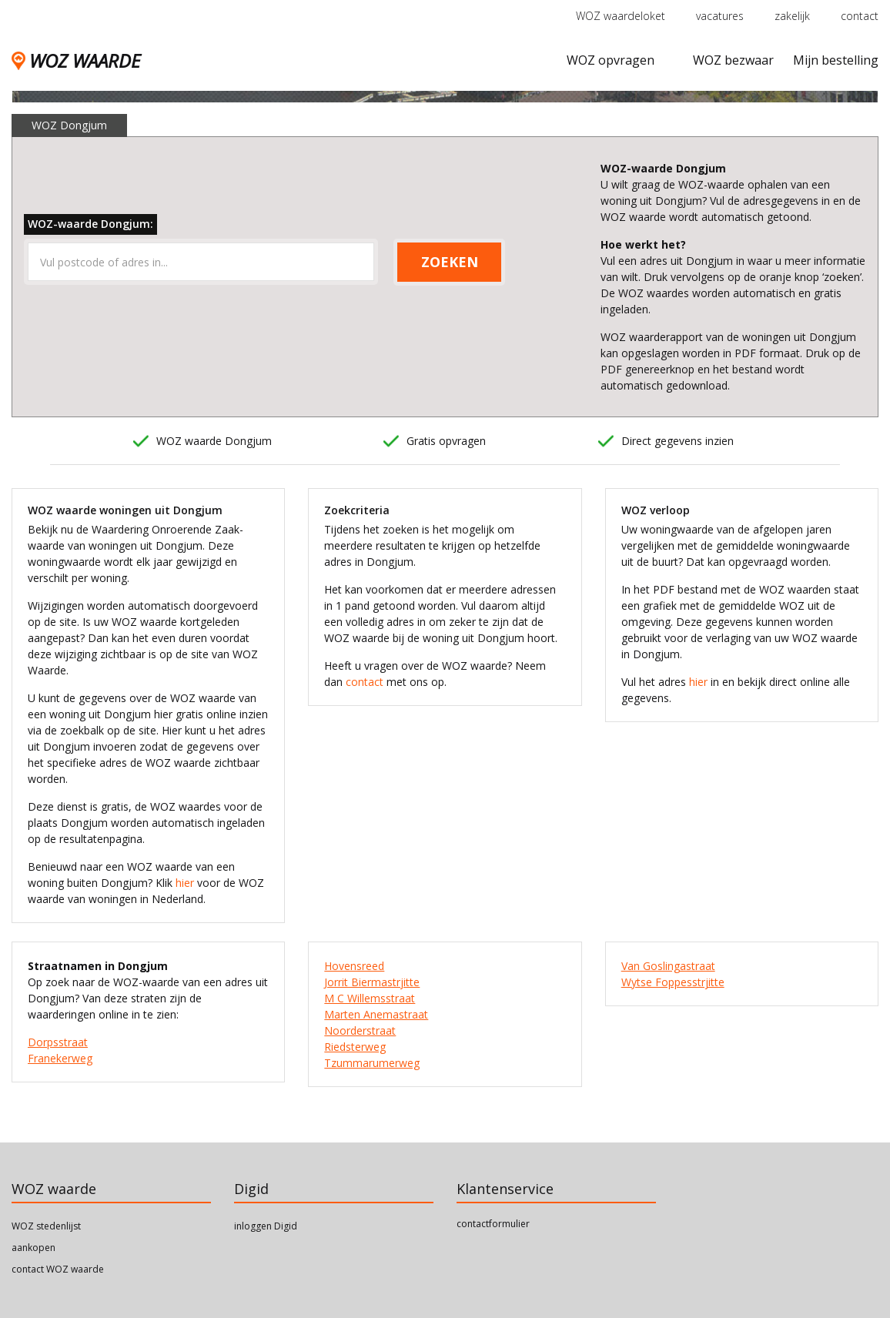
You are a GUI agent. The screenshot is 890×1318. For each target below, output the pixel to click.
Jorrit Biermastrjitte (372, 982)
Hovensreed (354, 965)
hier (185, 882)
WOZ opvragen (610, 60)
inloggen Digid (265, 1226)
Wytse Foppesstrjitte (672, 982)
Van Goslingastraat (668, 965)
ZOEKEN (449, 262)
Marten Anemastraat (376, 1014)
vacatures (720, 15)
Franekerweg (60, 1058)
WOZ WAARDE (76, 60)
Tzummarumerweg (372, 1062)
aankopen (33, 1247)
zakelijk (792, 15)
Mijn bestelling (835, 60)
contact (859, 15)
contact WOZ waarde (58, 1269)
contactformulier (493, 1223)
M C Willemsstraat (369, 998)
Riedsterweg (355, 1046)
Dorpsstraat (58, 1042)
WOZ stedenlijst (46, 1226)
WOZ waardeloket (620, 15)
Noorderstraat (360, 1030)
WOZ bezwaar (733, 60)
